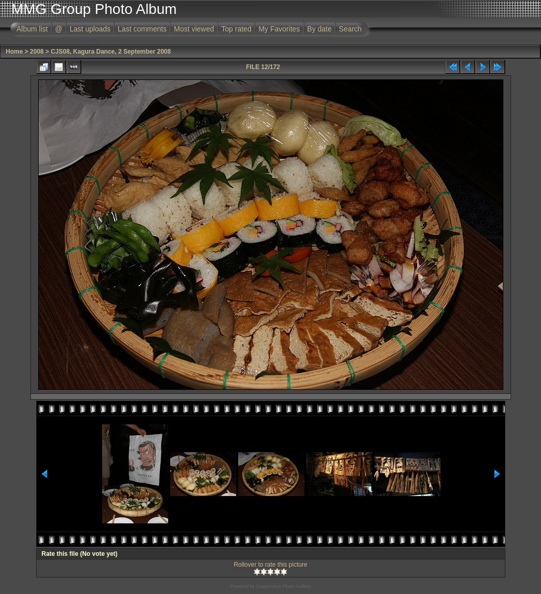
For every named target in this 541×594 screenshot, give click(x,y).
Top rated (236, 29)
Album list (32, 29)
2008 (37, 51)
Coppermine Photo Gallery (283, 586)
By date (319, 29)
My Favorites (279, 29)
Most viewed (194, 29)
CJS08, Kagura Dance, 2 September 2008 (111, 51)
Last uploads (90, 29)
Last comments (142, 29)
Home (14, 51)
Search (350, 29)
